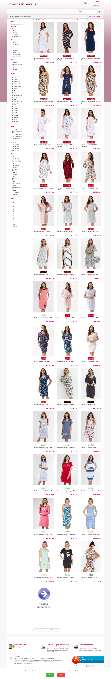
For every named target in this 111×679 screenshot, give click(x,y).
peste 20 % (15, 146)
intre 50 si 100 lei (17, 131)
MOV (14, 181)
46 (13, 206)
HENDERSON (16, 94)
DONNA (15, 88)
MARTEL (15, 114)
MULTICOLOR (16, 183)
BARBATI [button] (21, 11)
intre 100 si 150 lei (17, 133)
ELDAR (14, 90)
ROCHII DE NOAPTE (25, 16)
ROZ (14, 190)
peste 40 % (15, 150)
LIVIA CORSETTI (17, 101)
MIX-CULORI (16, 180)
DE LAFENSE (16, 83)
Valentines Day (16, 36)
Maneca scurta (16, 56)
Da (50, 675)
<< (35, 629)
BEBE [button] (36, 11)
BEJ (13, 163)
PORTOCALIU (16, 187)
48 (13, 208)
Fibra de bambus (17, 64)
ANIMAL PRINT (16, 160)
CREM (14, 169)
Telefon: (95, 16)
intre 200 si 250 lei (17, 136)
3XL (13, 218)
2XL (13, 217)
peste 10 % (15, 144)
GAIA (14, 92)
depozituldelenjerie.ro (27, 658)
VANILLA (15, 123)
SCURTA (15, 44)
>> (58, 629)
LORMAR (15, 103)
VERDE (14, 194)
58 (13, 211)
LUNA (14, 106)
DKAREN (15, 85)
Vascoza (15, 69)
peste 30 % (15, 148)
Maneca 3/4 (15, 52)
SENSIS (15, 121)
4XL (13, 220)
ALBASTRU (15, 158)
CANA (14, 79)
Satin (14, 67)
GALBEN (15, 172)
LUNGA (14, 42)
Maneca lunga (16, 54)
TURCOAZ (15, 192)
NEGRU (14, 185)
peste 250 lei (16, 138)
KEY (14, 99)
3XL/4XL (14, 226)
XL (13, 213)
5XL (13, 222)
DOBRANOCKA (16, 86)
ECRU (14, 171)
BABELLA (15, 77)
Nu (61, 675)
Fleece (14, 66)
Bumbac (14, 62)
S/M (13, 224)
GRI (13, 176)
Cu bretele (15, 50)
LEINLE (14, 105)
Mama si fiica (16, 30)
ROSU (14, 189)
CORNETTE (16, 81)
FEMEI (17, 16)
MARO (14, 178)
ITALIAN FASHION (17, 95)
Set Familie (15, 34)
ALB (13, 156)
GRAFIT (14, 174)
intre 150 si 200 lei (17, 134)
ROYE (14, 119)
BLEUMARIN (16, 165)
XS (13, 215)
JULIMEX (15, 97)
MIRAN (14, 110)
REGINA (15, 115)
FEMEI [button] (13, 11)
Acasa (12, 16)
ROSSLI (15, 117)
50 (13, 209)
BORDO (14, 167)
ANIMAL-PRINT (16, 161)
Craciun (14, 29)
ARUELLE (15, 76)
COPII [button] (29, 11)
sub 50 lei (15, 129)
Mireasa (14, 32)
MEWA (14, 108)
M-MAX (14, 112)
